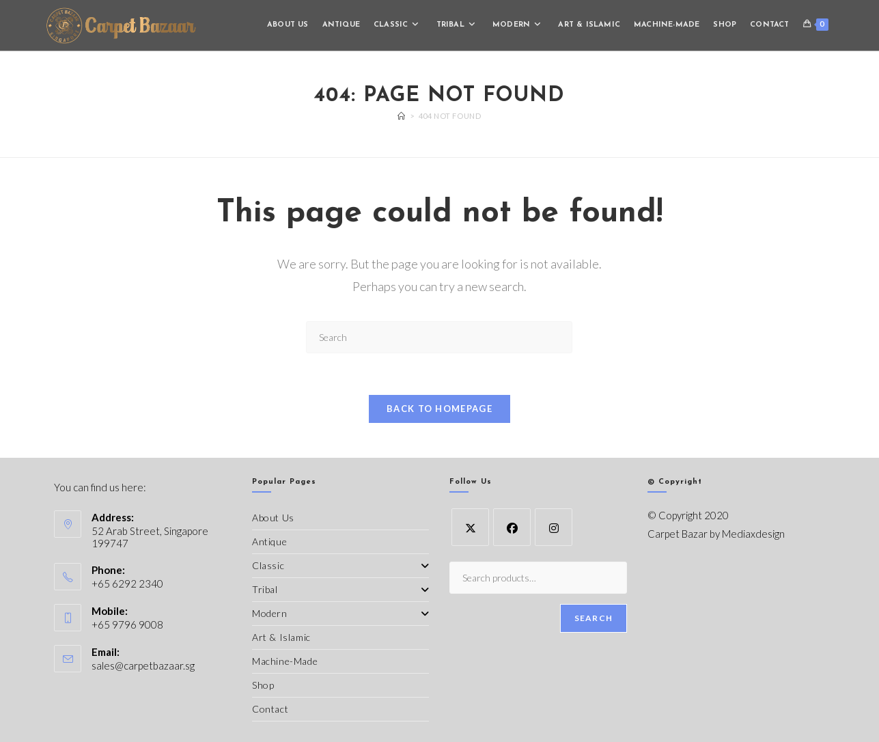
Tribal (341, 589)
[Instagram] (553, 527)
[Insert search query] (439, 337)
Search (593, 619)
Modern (341, 613)
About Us (273, 517)
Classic (341, 565)
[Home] (401, 115)
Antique (269, 541)
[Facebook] (512, 527)
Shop (263, 685)
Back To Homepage (439, 408)
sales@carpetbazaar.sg (143, 665)
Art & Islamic (281, 637)
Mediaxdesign (753, 533)
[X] (470, 527)
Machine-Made (285, 661)
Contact (270, 709)
